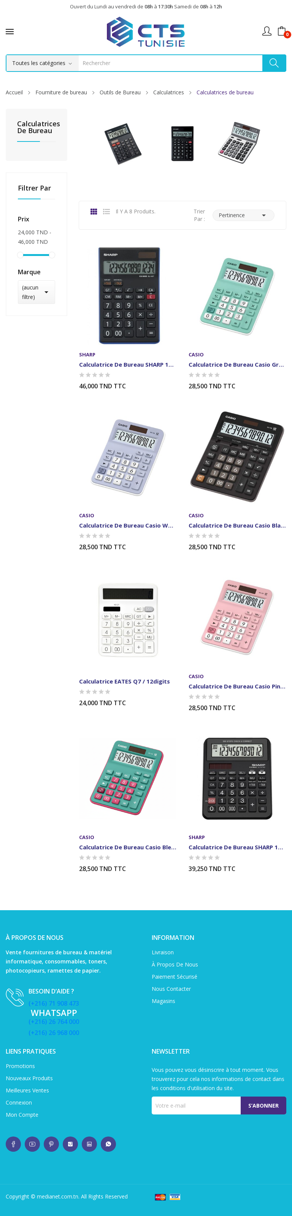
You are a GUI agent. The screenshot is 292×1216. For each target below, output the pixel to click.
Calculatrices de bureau (36, 127)
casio (196, 354)
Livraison (163, 952)
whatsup (13, 1144)
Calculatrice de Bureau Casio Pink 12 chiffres (237, 686)
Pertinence (243, 215)
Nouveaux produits (29, 1078)
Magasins (163, 1001)
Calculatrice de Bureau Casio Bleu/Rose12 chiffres (127, 847)
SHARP (87, 354)
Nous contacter (171, 988)
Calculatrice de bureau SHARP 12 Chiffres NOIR (237, 847)
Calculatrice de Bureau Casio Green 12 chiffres (237, 364)
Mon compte (22, 1114)
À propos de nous (175, 964)
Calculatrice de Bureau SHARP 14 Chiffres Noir (127, 364)
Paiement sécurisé (174, 976)
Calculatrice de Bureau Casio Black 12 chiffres (237, 525)
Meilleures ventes (27, 1090)
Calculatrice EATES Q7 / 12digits (124, 681)
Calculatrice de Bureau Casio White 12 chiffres (127, 525)
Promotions (20, 1066)
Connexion (19, 1102)
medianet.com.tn (57, 1196)
